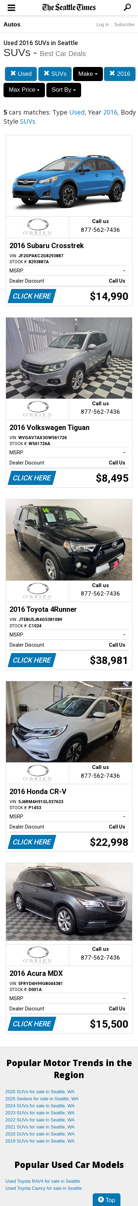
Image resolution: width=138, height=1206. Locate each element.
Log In (102, 24)
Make (87, 73)
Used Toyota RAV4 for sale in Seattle (42, 1181)
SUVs (55, 73)
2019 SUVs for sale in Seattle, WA (40, 1141)
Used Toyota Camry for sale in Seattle (43, 1188)
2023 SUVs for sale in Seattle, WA (40, 1112)
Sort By (63, 89)
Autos (12, 24)
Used (21, 73)
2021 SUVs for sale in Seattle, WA (40, 1127)
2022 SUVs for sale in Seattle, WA (40, 1119)
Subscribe (124, 24)
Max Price (24, 89)
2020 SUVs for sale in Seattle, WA (40, 1134)
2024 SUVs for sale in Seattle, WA (40, 1105)
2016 (119, 73)
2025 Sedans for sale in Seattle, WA (41, 1098)
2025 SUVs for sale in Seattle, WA (40, 1091)
